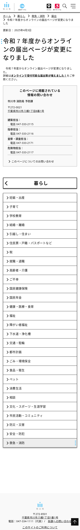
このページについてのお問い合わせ (33, 161)
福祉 (12, 316)
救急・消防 (38, 16)
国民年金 (15, 297)
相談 (12, 397)
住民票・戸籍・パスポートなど (30, 243)
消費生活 (15, 388)
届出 (54, 16)
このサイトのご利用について (39, 527)
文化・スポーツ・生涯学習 (27, 406)
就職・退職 (17, 261)
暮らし (21, 16)
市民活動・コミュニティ (26, 416)
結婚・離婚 (17, 225)
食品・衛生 (17, 370)
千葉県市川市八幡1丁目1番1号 (40, 517)
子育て (14, 207)
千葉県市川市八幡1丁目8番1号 (26, 111)
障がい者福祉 (18, 325)
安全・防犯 (17, 434)
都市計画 (15, 352)
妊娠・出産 (17, 198)
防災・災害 (17, 425)
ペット (14, 379)
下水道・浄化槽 (20, 334)
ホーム (7, 16)
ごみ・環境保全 (20, 361)
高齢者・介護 (18, 270)
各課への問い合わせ (60, 521)
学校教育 (15, 216)
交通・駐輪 (17, 343)
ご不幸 (14, 279)
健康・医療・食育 (21, 307)
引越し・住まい (20, 234)
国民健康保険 (18, 288)
